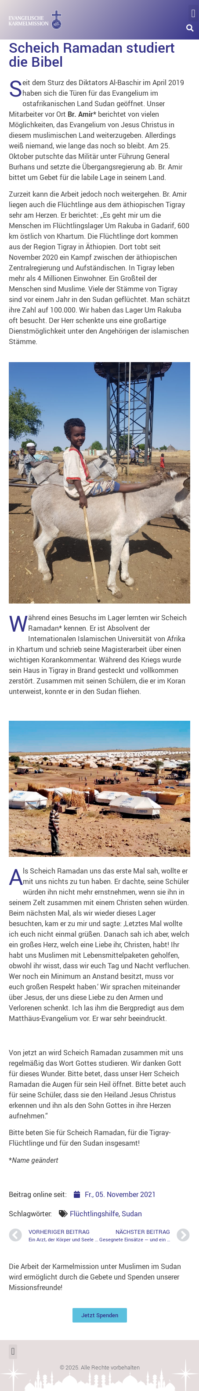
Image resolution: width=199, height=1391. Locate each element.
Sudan (132, 1213)
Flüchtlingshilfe (94, 1213)
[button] (193, 13)
